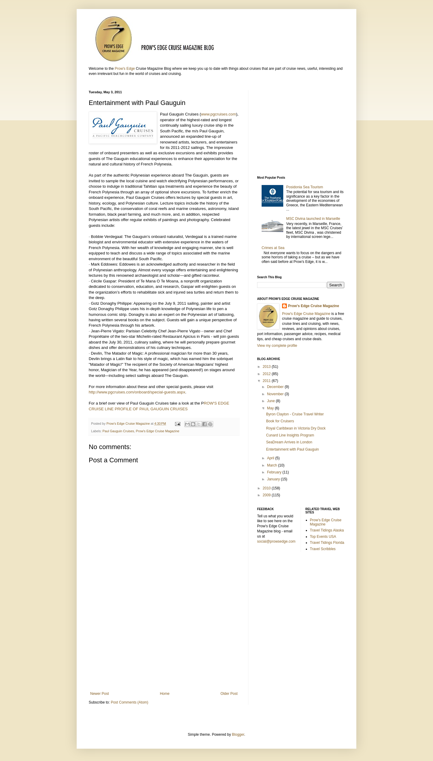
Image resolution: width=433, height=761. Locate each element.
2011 (267, 381)
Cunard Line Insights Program (290, 435)
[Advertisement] (163, 642)
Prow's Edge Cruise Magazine (157, 431)
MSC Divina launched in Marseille (313, 219)
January (274, 479)
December (276, 387)
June (271, 401)
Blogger (238, 734)
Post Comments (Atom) (129, 702)
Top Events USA (323, 537)
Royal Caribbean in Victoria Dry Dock (296, 428)
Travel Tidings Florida (327, 543)
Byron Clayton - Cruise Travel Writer (295, 414)
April (271, 458)
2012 (267, 374)
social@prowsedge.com (276, 541)
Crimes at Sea (274, 248)
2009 (267, 495)
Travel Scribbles (323, 549)
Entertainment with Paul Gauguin (292, 449)
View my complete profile (277, 346)
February (274, 472)
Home (165, 694)
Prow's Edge (125, 68)
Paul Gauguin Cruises (118, 431)
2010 (267, 488)
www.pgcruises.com (218, 114)
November (276, 394)
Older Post (229, 694)
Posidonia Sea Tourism (304, 187)
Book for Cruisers (280, 421)
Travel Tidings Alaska (327, 530)
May (271, 408)
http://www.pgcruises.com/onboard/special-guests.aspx (137, 392)
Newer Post (99, 694)
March (272, 465)
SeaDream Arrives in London (289, 442)
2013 (267, 367)
